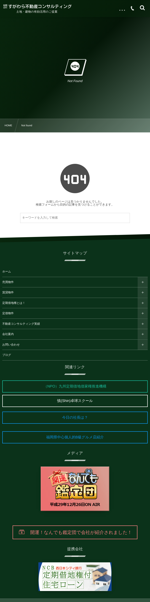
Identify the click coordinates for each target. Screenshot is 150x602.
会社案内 (8, 334)
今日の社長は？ (75, 418)
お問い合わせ (11, 344)
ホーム (6, 271)
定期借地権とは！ (13, 303)
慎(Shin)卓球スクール (75, 401)
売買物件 (8, 282)
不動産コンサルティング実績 (21, 323)
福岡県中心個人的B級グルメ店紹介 (75, 437)
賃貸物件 (8, 292)
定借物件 (8, 313)
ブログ (6, 355)
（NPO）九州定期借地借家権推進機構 (75, 386)
